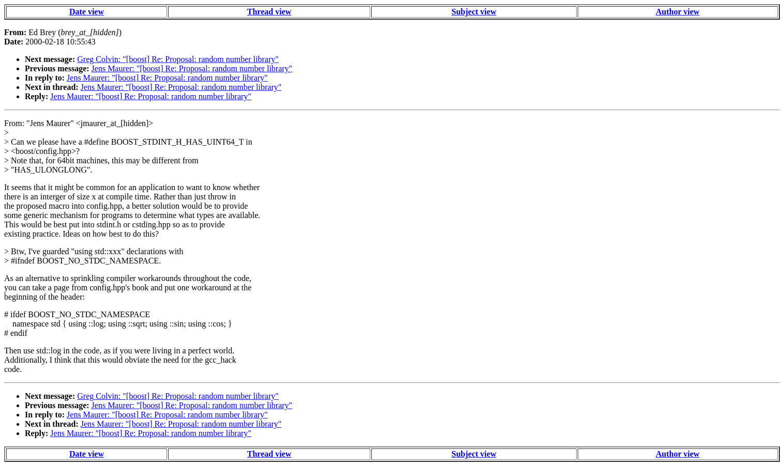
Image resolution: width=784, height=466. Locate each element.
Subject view (473, 11)
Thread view (269, 11)
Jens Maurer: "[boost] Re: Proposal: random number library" (192, 68)
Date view (86, 11)
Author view (678, 11)
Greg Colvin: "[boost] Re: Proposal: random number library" (177, 59)
